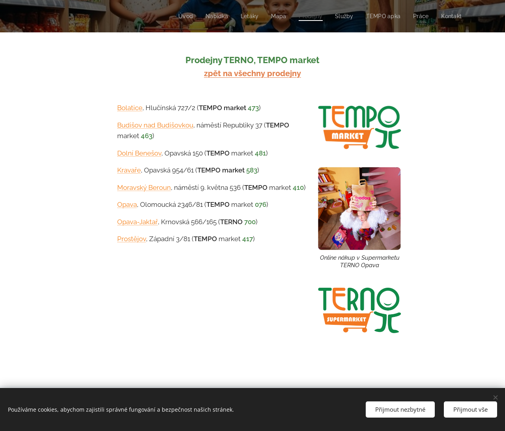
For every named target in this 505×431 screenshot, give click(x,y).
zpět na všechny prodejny (252, 73)
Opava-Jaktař (137, 222)
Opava (127, 204)
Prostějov (131, 239)
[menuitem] (178, 16)
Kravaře (129, 170)
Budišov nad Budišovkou (155, 125)
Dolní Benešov (139, 153)
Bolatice (129, 108)
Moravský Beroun (144, 187)
